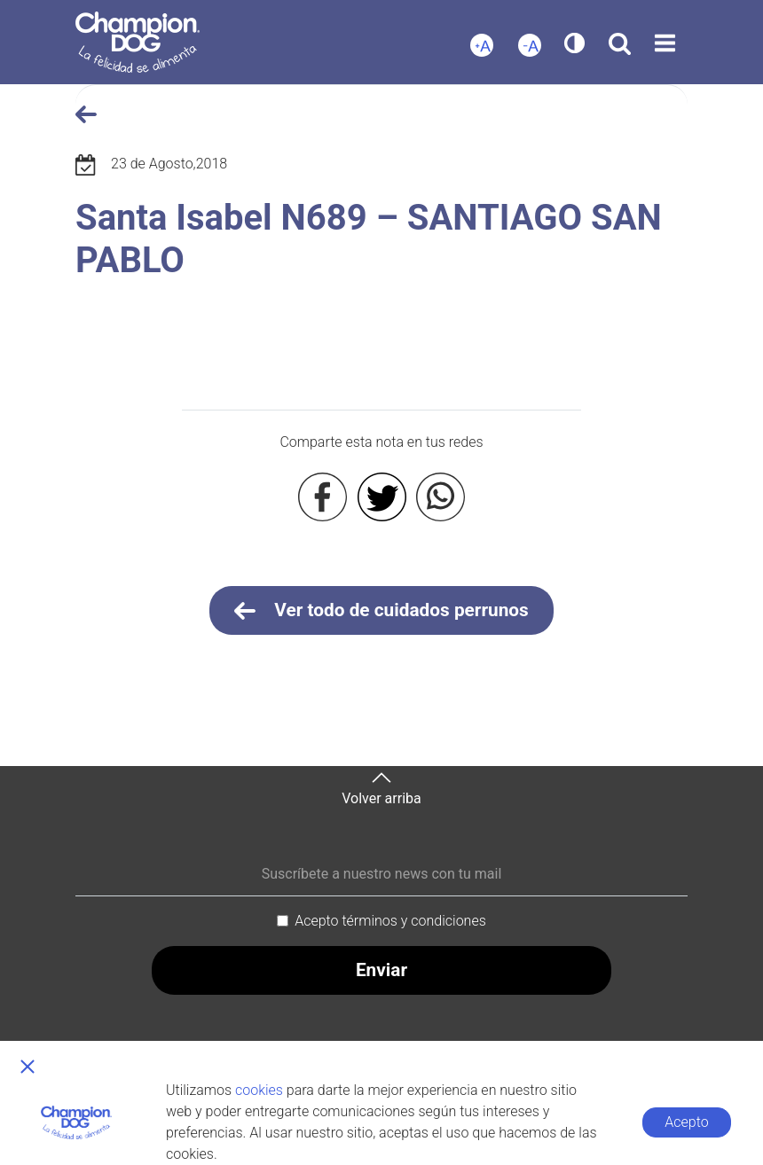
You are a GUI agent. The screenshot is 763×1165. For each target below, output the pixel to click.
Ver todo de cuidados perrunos (381, 610)
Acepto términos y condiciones (390, 920)
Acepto (686, 1122)
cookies (259, 1090)
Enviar (381, 970)
